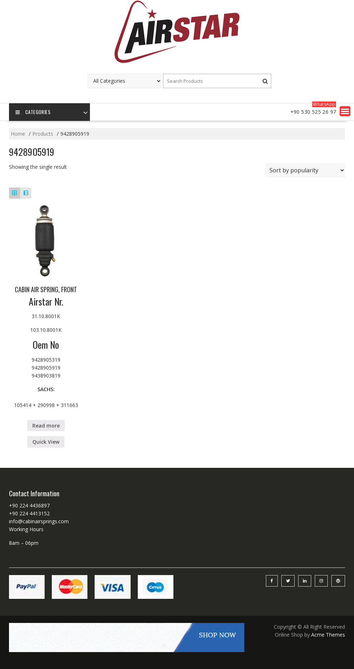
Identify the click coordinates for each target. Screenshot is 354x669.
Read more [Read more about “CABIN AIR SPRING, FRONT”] (46, 425)
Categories (32, 112)
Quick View (45, 441)
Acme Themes (328, 634)
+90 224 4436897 (29, 505)
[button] (345, 111)
